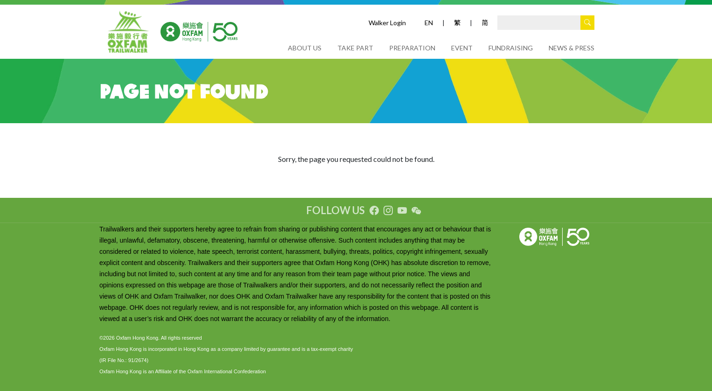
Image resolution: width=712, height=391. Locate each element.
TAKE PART (355, 48)
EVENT (462, 48)
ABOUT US (304, 48)
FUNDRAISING (511, 48)
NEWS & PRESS (571, 48)
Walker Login (387, 23)
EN (429, 23)
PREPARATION (412, 48)
